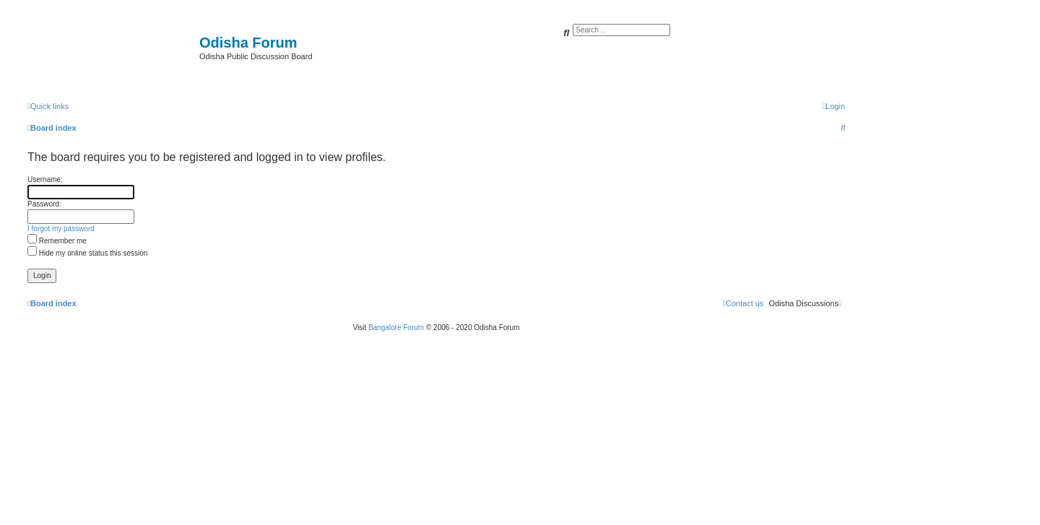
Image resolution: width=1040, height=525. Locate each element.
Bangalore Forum (396, 327)
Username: (45, 179)
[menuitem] (834, 106)
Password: (44, 204)
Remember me (57, 241)
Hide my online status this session (87, 253)
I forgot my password (61, 229)
